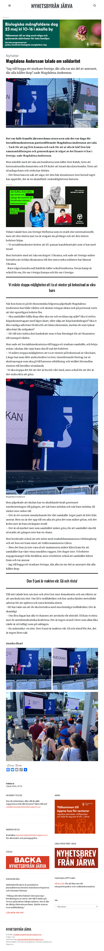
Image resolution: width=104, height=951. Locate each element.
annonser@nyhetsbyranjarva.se (32, 835)
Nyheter (12, 56)
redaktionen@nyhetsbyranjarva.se (23, 807)
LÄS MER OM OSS (15, 912)
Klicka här (60, 883)
